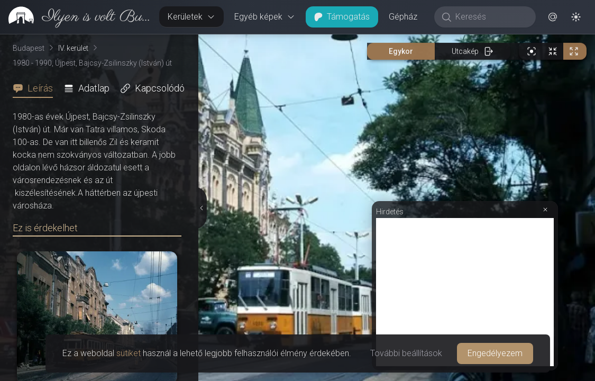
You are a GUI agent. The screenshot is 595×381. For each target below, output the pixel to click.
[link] (75, 17)
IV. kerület (73, 48)
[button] (552, 17)
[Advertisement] (465, 292)
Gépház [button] (403, 17)
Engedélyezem (495, 353)
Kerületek (191, 17)
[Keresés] (490, 17)
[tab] (36, 88)
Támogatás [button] (342, 17)
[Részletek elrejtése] (200, 208)
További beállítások (406, 353)
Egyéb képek (264, 17)
